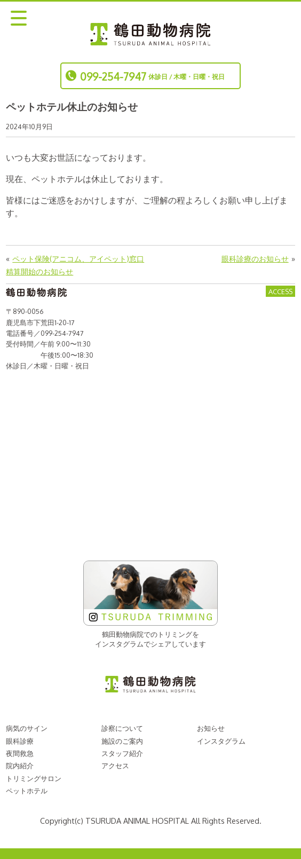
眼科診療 (20, 741)
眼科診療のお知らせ (255, 258)
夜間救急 (20, 753)
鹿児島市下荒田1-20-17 (40, 322)
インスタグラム (221, 741)
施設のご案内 (122, 741)
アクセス (115, 765)
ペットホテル (26, 790)
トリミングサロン (33, 778)
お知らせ (211, 728)
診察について (122, 728)
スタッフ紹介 (122, 753)
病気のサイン (26, 728)
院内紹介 (20, 765)
